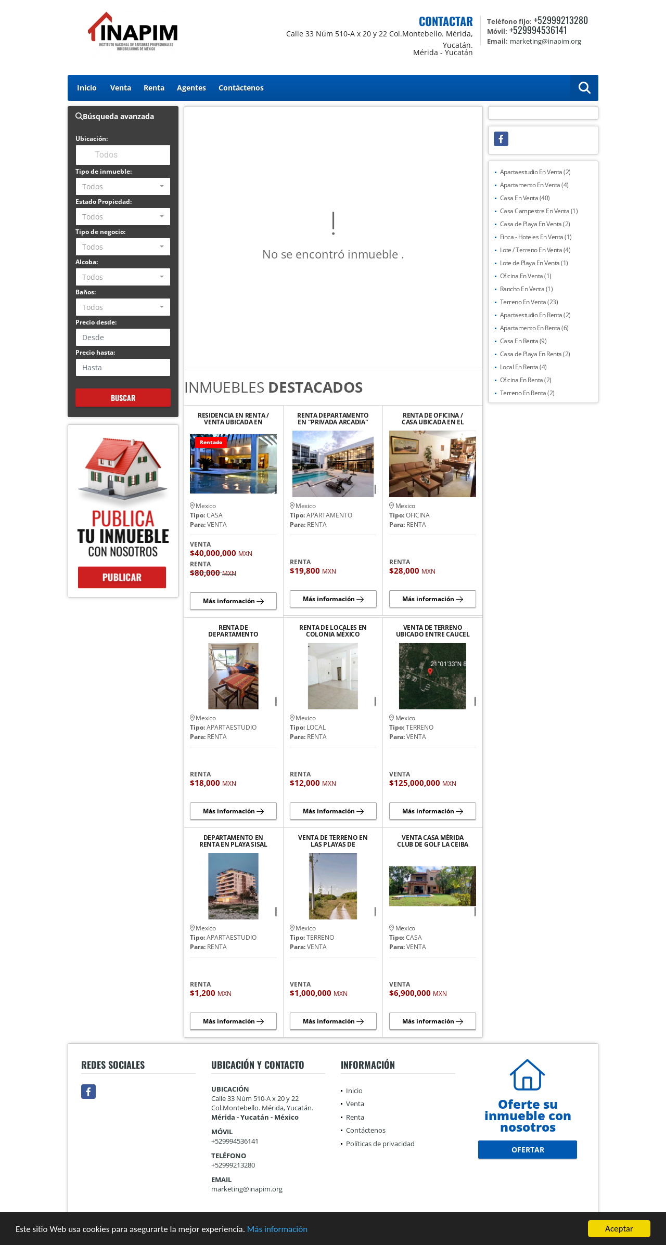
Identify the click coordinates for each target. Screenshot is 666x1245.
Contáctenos (241, 88)
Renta (154, 88)
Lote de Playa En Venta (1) (534, 262)
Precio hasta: (95, 352)
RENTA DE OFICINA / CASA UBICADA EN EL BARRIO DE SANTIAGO (433, 418)
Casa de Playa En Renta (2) (535, 353)
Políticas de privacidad (380, 1143)
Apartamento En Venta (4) (534, 184)
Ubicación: (91, 138)
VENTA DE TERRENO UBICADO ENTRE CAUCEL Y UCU (433, 631)
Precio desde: (96, 322)
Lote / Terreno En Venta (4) (535, 249)
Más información (277, 1229)
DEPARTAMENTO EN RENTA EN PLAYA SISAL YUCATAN (233, 841)
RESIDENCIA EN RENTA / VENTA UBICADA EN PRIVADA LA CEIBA (233, 418)
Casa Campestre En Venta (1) (539, 210)
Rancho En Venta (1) (526, 288)
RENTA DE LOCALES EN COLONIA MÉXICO (333, 631)
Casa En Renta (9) (523, 340)
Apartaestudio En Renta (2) (535, 314)
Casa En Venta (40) (525, 197)
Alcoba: (86, 261)
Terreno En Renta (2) (527, 392)
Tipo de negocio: (100, 231)
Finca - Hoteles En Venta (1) (536, 236)
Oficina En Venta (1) (526, 275)
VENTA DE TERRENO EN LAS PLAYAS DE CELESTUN (332, 841)
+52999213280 (561, 20)
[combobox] (123, 186)
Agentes (191, 88)
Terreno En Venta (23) (529, 301)
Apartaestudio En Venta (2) (535, 171)
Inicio (87, 88)
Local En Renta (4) (523, 366)
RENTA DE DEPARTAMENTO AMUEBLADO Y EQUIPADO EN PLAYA (233, 631)
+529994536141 (538, 29)
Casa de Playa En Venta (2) (535, 223)
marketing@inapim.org (247, 1189)
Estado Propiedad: (103, 201)
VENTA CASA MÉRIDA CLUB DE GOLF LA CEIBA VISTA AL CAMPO (432, 841)
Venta (120, 88)
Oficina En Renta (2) (526, 379)
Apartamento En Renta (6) (534, 327)
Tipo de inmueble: (103, 171)
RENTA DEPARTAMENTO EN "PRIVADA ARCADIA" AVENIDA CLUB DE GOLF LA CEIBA (333, 418)
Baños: (85, 292)
